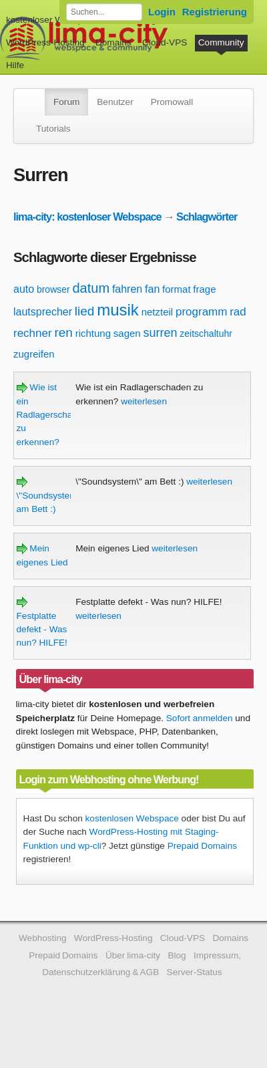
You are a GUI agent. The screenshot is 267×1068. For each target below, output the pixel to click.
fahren (127, 289)
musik (118, 310)
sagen (127, 333)
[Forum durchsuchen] (104, 12)
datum (91, 288)
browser (53, 289)
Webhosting (43, 938)
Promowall (172, 102)
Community (221, 42)
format (176, 289)
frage (204, 289)
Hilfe (15, 65)
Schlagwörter (206, 217)
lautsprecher (42, 311)
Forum (66, 102)
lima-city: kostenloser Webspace (87, 217)
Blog (177, 955)
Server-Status (194, 972)
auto (23, 289)
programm (201, 311)
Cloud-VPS (164, 42)
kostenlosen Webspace (132, 818)
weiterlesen (144, 401)
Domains (113, 42)
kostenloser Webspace (51, 20)
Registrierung (214, 11)
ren (63, 332)
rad (238, 311)
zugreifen (34, 354)
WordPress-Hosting (45, 42)
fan (152, 289)
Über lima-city (132, 955)
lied (85, 311)
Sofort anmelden (199, 718)
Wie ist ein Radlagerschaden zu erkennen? (52, 414)
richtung (93, 333)
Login (162, 11)
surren (160, 333)
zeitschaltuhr (206, 333)
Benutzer (115, 102)
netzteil (158, 311)
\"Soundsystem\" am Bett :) (50, 495)
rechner (32, 333)
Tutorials (53, 129)
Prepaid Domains (202, 846)
